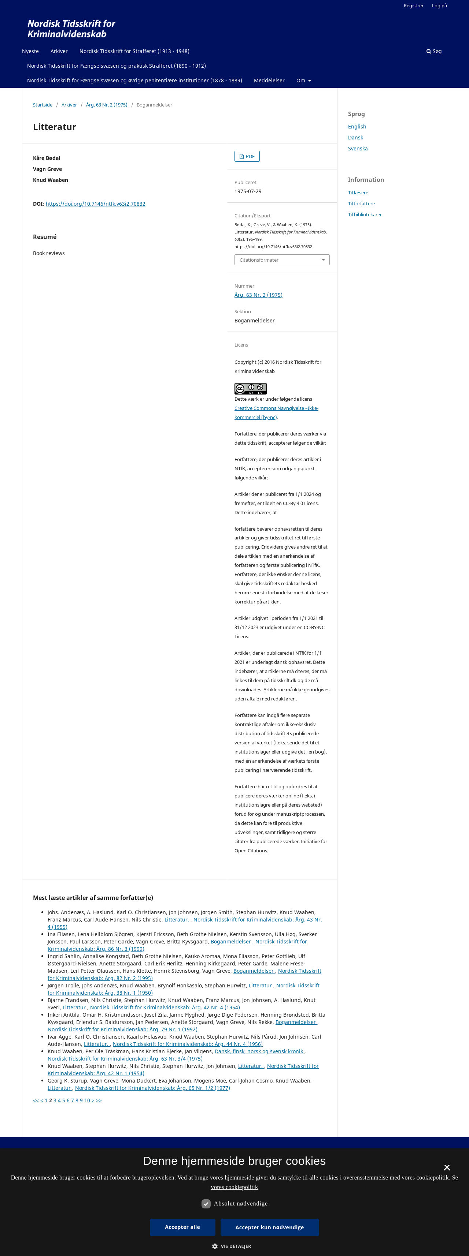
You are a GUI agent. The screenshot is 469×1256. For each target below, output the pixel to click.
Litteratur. (178, 919)
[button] (234, 1246)
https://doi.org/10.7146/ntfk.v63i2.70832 (95, 203)
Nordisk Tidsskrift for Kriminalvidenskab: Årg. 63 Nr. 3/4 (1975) (125, 1058)
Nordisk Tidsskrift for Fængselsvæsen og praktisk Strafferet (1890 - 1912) (116, 65)
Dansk (355, 137)
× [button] (447, 1170)
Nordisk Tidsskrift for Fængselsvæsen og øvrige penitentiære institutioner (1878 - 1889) (134, 80)
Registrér (414, 5)
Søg (434, 51)
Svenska (358, 148)
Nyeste (30, 51)
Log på (439, 5)
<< (36, 1100)
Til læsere (358, 192)
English (357, 126)
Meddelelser (269, 80)
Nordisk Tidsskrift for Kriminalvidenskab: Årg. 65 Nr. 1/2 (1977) (152, 1087)
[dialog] (234, 1202)
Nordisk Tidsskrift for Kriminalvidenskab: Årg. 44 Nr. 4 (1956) (188, 1043)
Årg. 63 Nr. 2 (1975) (107, 104)
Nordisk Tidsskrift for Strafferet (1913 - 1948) (134, 51)
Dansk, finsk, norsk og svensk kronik (259, 1051)
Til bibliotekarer (365, 214)
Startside (42, 104)
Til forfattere (361, 203)
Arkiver (59, 51)
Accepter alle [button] (182, 1226)
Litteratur (261, 985)
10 (87, 1100)
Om (301, 80)
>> (99, 1100)
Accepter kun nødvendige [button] (270, 1227)
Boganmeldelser (231, 941)
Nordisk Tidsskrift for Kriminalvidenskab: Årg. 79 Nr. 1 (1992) (122, 1029)
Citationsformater (259, 260)
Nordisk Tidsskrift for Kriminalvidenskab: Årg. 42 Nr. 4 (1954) (165, 1007)
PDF (250, 156)
